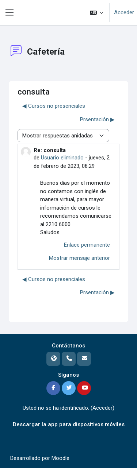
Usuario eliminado (62, 157)
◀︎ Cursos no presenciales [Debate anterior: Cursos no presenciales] (53, 106)
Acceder (124, 12)
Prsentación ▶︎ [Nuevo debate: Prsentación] (97, 119)
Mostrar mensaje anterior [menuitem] (79, 258)
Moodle (60, 458)
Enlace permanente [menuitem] (87, 245)
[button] (96, 12)
